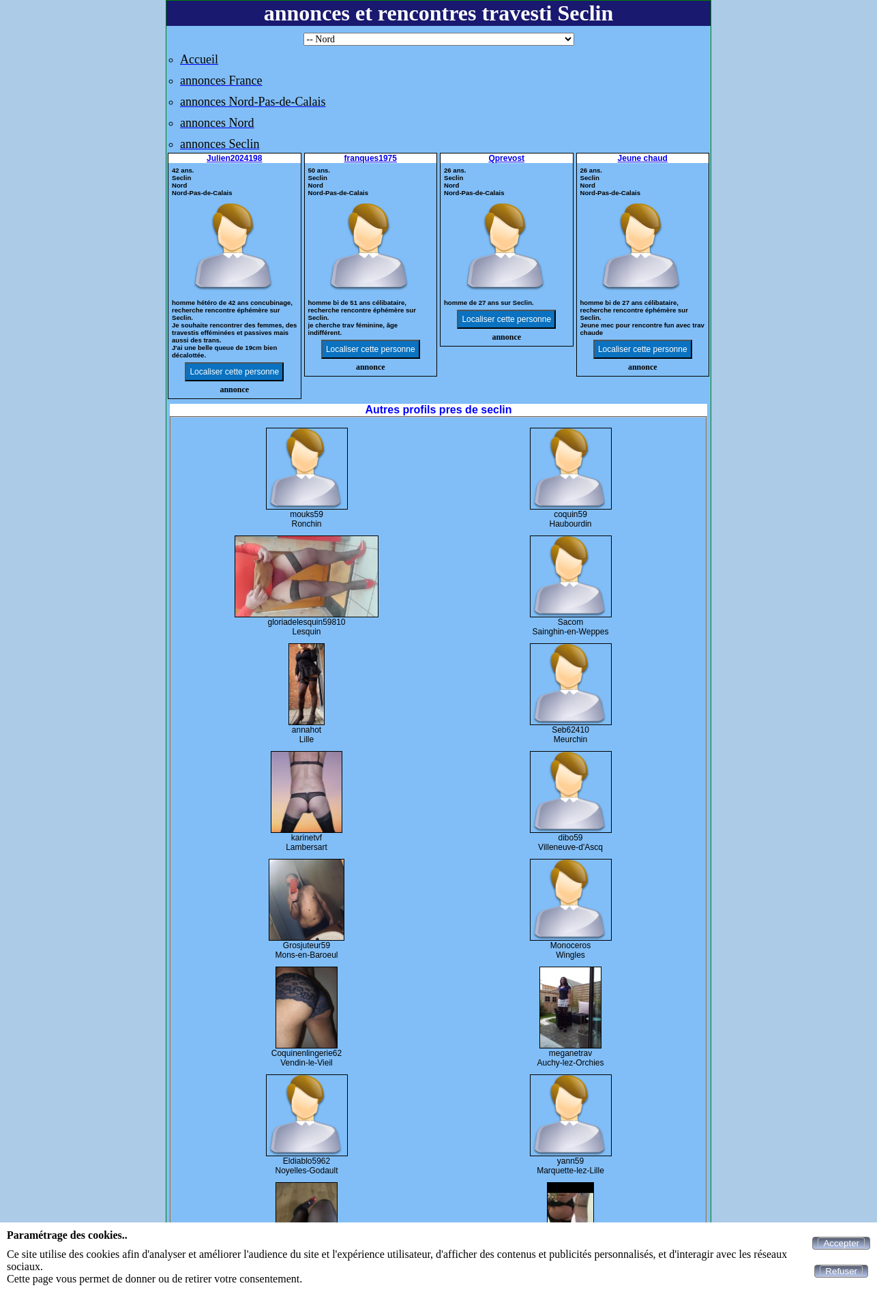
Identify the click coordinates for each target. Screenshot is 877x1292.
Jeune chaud (643, 158)
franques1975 (370, 158)
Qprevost (506, 158)
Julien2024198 (234, 158)
